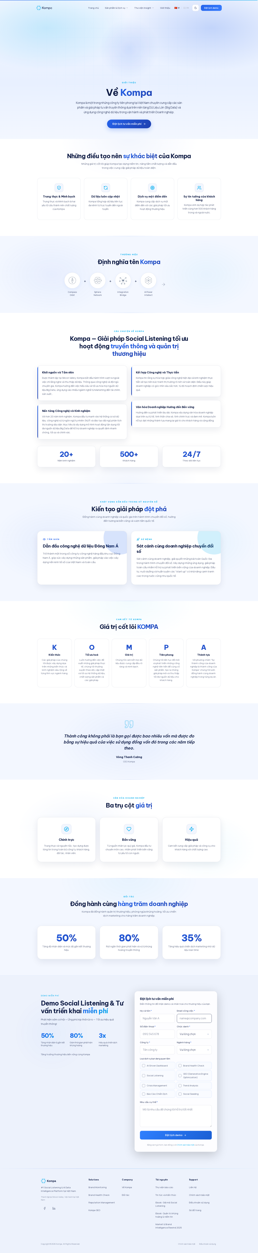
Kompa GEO (94, 1210)
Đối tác (125, 1194)
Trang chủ (93, 7)
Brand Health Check (99, 1194)
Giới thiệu (165, 7)
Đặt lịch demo (211, 7)
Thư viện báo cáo (164, 1187)
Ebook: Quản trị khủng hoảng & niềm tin (166, 1215)
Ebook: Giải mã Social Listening (166, 1204)
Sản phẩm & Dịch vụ (116, 7)
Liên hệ (193, 1187)
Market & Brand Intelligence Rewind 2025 (168, 1226)
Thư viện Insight (144, 7)
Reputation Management (102, 1202)
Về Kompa (127, 1187)
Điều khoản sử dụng (199, 1202)
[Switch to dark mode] (195, 8)
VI (177, 7)
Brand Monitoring (98, 1187)
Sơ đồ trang (195, 1210)
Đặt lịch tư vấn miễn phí (129, 123)
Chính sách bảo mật (199, 1194)
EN (186, 7)
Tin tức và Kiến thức (165, 1194)
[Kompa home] (60, 8)
